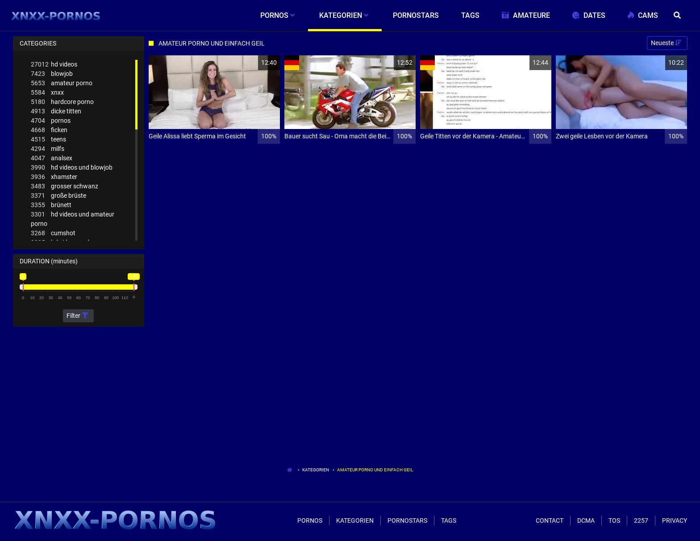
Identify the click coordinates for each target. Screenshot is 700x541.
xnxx (47, 92)
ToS (614, 520)
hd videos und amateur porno (72, 218)
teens (48, 139)
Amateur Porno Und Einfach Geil (375, 469)
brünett (51, 205)
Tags (448, 520)
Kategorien (315, 469)
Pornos (309, 520)
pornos (51, 120)
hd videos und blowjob (71, 167)
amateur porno (61, 83)
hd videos (54, 64)
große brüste (58, 195)
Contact (549, 520)
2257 (641, 520)
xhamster (54, 177)
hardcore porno (62, 102)
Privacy (674, 520)
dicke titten (56, 111)
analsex (51, 158)
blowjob (52, 74)
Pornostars (407, 520)
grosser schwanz (64, 186)
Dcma (586, 520)
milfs (47, 149)
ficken (49, 130)
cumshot (53, 233)
